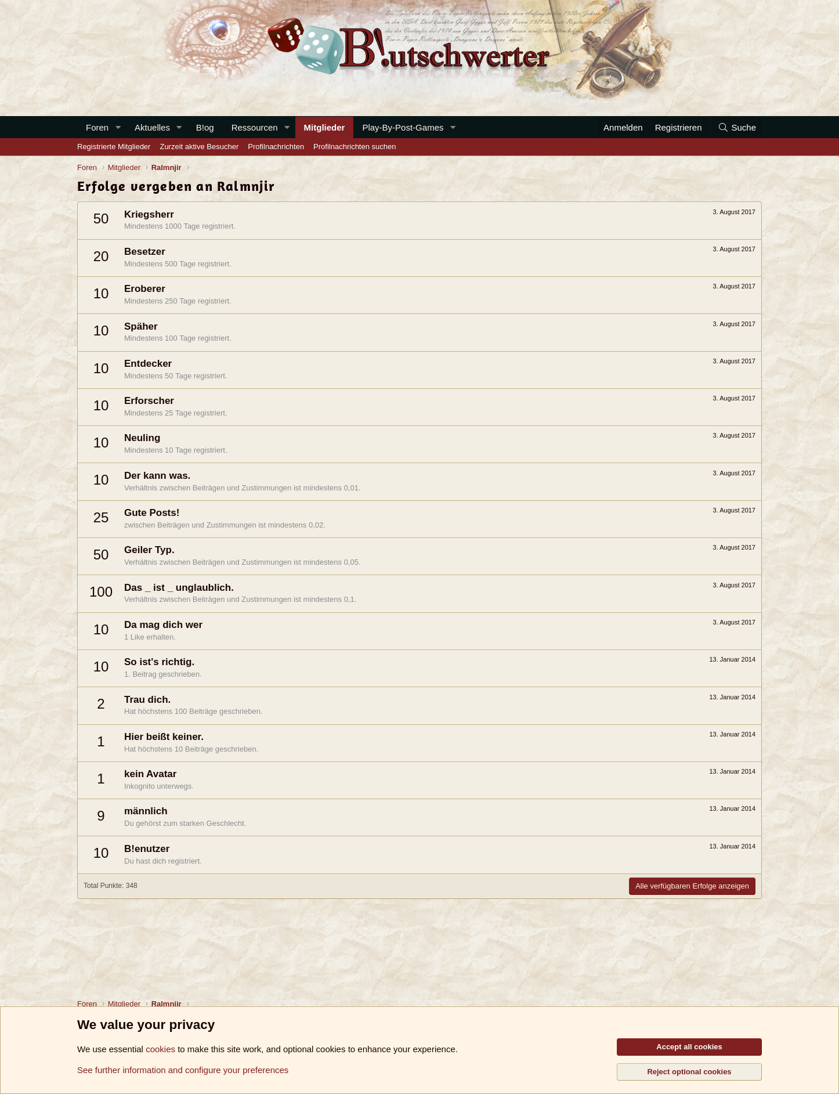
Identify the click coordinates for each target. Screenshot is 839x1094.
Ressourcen (255, 127)
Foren (97, 127)
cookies (160, 1049)
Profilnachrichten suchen (354, 146)
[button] (118, 127)
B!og (205, 127)
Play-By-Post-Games (402, 127)
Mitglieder (324, 127)
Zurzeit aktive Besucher (199, 146)
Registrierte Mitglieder (113, 146)
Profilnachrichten (276, 146)
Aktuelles (152, 127)
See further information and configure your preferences (182, 1070)
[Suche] (737, 127)
